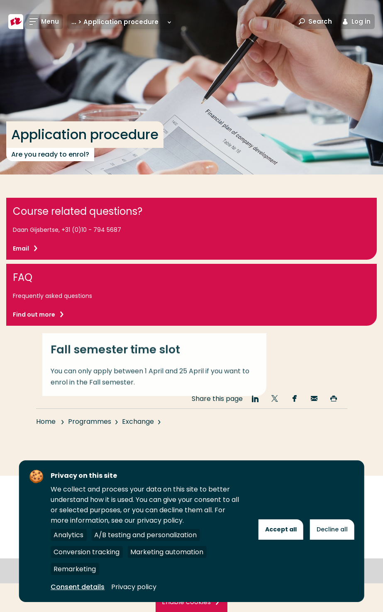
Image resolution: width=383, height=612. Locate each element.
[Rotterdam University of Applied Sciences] (15, 21)
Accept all (281, 529)
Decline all (332, 529)
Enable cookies (186, 602)
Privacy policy (133, 587)
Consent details (78, 587)
